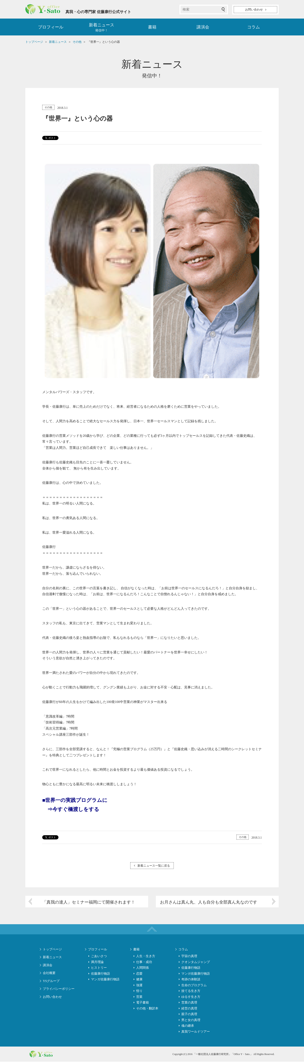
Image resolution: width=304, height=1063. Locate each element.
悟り (139, 992)
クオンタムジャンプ (195, 963)
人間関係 (142, 969)
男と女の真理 (190, 1021)
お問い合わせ (52, 998)
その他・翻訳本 (147, 1009)
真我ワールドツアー (195, 1032)
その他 (48, 107)
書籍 (152, 27)
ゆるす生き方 (190, 998)
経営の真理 (189, 1009)
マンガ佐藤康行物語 (105, 980)
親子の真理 (189, 1015)
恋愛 (139, 974)
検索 (223, 9)
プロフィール (50, 27)
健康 (139, 980)
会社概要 (49, 974)
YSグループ (51, 982)
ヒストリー (99, 969)
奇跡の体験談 (190, 980)
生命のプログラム (194, 986)
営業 (139, 998)
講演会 (203, 27)
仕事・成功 (144, 963)
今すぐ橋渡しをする (75, 809)
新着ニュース (52, 958)
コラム (253, 27)
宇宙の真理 (189, 957)
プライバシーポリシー (59, 990)
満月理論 (97, 963)
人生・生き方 (145, 957)
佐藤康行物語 (100, 974)
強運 (139, 986)
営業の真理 (189, 1003)
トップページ (52, 950)
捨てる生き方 (190, 992)
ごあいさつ (99, 957)
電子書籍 (142, 1003)
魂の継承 (187, 1027)
